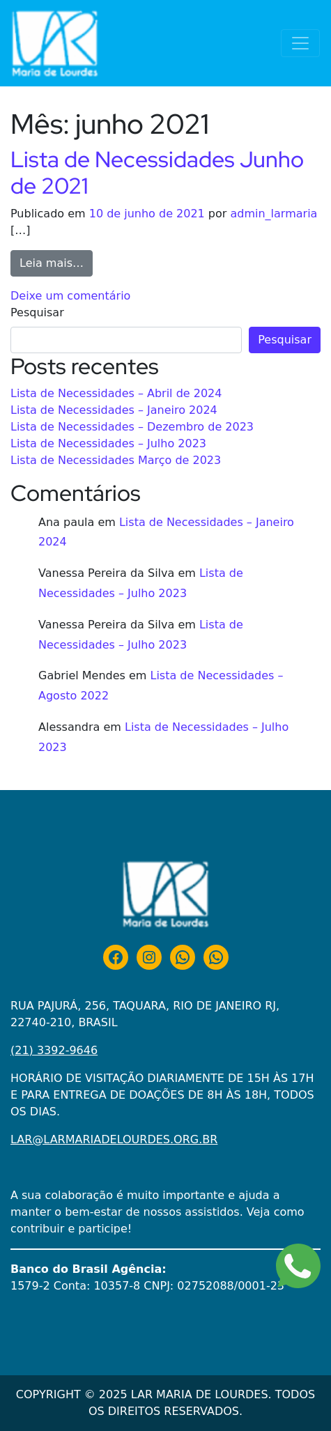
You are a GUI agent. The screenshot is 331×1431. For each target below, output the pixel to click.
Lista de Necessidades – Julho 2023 (108, 443)
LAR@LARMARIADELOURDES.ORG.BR (113, 1139)
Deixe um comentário (70, 295)
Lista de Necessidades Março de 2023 (115, 460)
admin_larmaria (273, 213)
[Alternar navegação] (300, 43)
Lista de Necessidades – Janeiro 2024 (113, 410)
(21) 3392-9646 (54, 1050)
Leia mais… (56, 262)
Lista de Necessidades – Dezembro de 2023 (132, 426)
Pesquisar (37, 312)
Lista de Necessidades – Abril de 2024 (116, 393)
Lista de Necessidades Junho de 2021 (157, 172)
